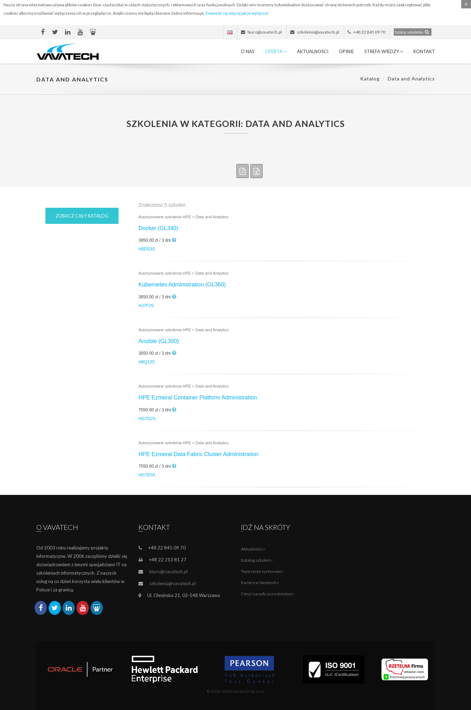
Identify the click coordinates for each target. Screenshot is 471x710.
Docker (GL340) (158, 228)
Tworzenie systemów (262, 571)
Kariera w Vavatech (260, 582)
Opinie (346, 51)
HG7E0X (146, 475)
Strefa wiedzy (383, 51)
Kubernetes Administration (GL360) (182, 284)
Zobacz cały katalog (82, 216)
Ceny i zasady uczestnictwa (267, 593)
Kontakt (424, 51)
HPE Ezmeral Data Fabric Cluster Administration (198, 454)
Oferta (275, 51)
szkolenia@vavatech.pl (172, 583)
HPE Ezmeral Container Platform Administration (197, 397)
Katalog (370, 78)
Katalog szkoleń (256, 560)
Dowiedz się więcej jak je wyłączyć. (238, 13)
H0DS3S (146, 249)
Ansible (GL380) (158, 341)
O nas (248, 51)
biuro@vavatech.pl (168, 571)
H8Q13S (146, 362)
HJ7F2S (146, 305)
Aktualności (312, 51)
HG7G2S (147, 418)
